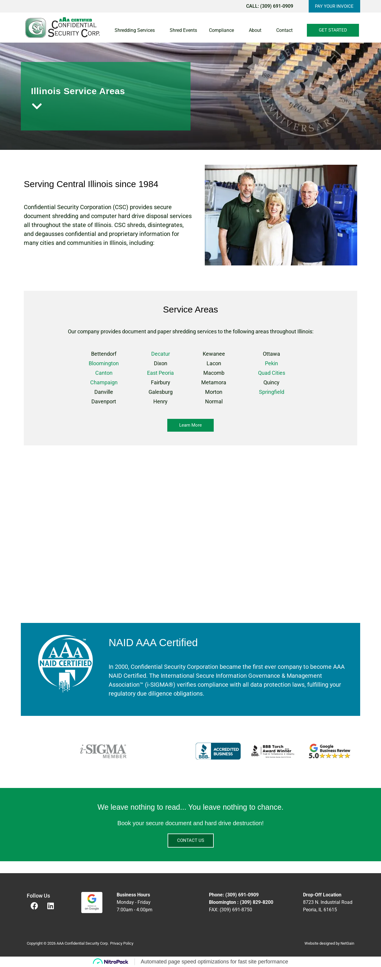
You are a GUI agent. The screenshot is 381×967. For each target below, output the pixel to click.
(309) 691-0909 (276, 6)
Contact (286, 30)
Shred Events (183, 30)
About (256, 30)
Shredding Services (136, 30)
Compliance (223, 30)
